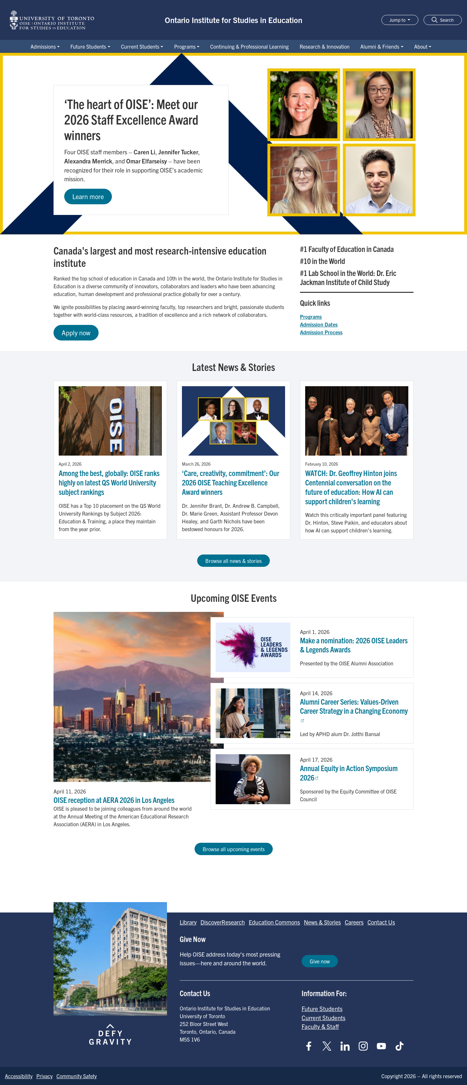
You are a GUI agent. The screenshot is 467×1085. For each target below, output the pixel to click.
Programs (185, 46)
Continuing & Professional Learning (249, 46)
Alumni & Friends (379, 46)
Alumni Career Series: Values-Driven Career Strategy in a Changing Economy (354, 709)
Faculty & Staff (320, 1026)
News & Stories (322, 922)
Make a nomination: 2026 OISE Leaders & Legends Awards (354, 644)
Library (188, 922)
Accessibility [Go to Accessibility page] (18, 1076)
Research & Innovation (325, 46)
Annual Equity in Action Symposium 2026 (349, 772)
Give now (320, 961)
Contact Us (381, 922)
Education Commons (274, 922)
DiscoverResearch (222, 922)
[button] (443, 20)
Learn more (88, 196)
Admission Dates (319, 324)
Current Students (140, 46)
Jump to (397, 20)
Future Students (88, 46)
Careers (354, 922)
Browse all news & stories (233, 560)
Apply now (76, 332)
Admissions (43, 46)
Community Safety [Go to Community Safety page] (76, 1076)
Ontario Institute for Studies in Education (233, 20)
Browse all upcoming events (234, 849)
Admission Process (321, 332)
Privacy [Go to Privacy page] (44, 1076)
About (420, 46)
